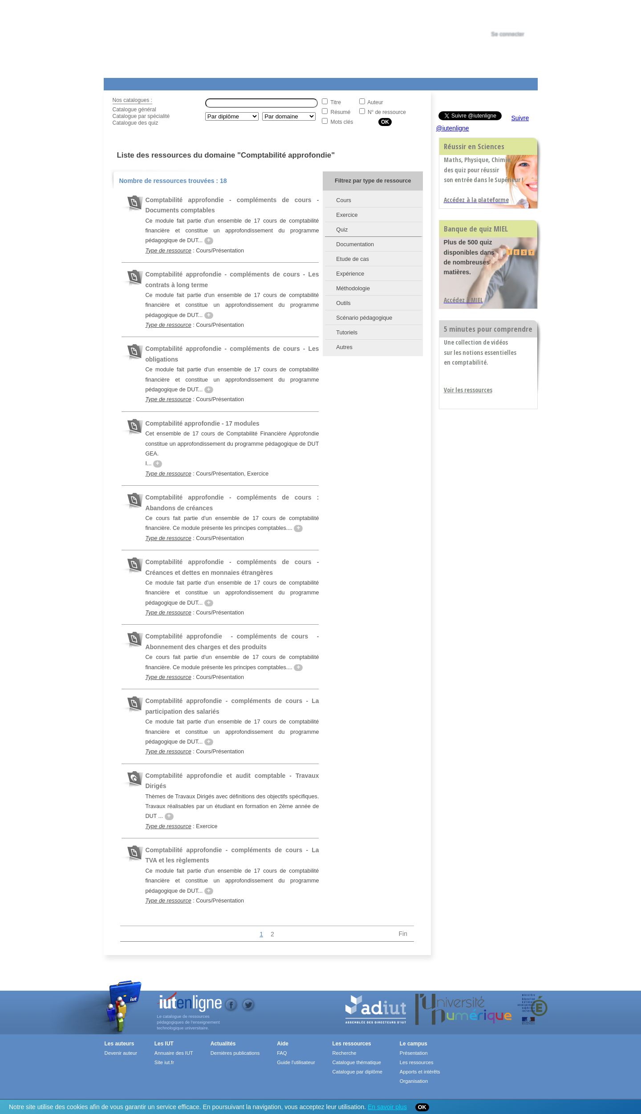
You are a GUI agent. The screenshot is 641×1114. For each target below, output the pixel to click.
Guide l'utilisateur (296, 1062)
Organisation (414, 1081)
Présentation (414, 1053)
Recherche (344, 1053)
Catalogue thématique (356, 1062)
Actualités (272, 82)
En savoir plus (387, 1106)
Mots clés (342, 122)
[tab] (516, 15)
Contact (398, 82)
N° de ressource (387, 112)
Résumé (341, 112)
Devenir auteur (121, 1053)
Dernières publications (235, 1053)
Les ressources (351, 1044)
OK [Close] (422, 1107)
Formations (232, 82)
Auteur (375, 102)
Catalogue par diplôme (357, 1071)
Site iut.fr (164, 1062)
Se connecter (507, 34)
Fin (403, 933)
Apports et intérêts (420, 1071)
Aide (351, 82)
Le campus (413, 1044)
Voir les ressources (468, 390)
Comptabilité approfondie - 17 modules (202, 423)
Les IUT (313, 82)
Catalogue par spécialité (141, 116)
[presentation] (516, 15)
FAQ (282, 1053)
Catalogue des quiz (135, 123)
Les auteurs (119, 1044)
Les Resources (123, 82)
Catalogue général (134, 109)
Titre (335, 102)
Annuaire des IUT (173, 1053)
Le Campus (189, 82)
